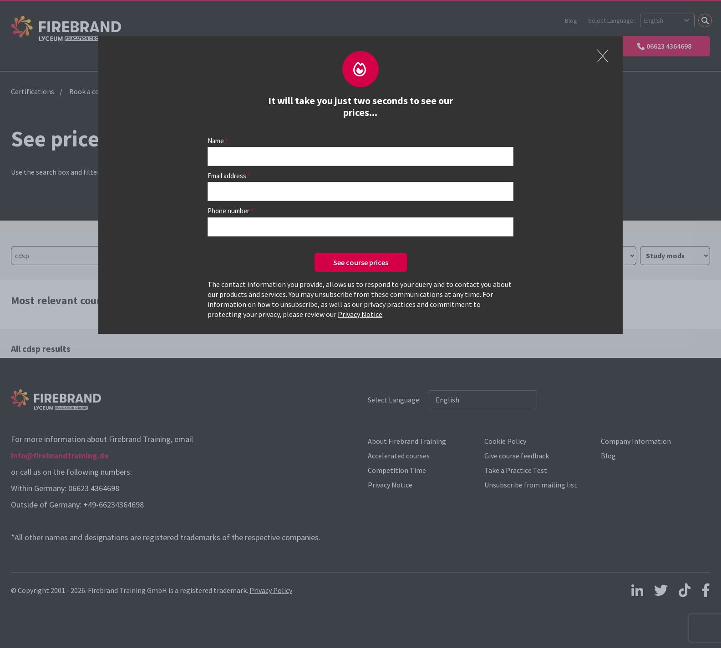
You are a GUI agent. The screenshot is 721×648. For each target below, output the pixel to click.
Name (216, 140)
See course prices (360, 262)
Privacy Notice (360, 314)
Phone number (228, 210)
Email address (227, 175)
